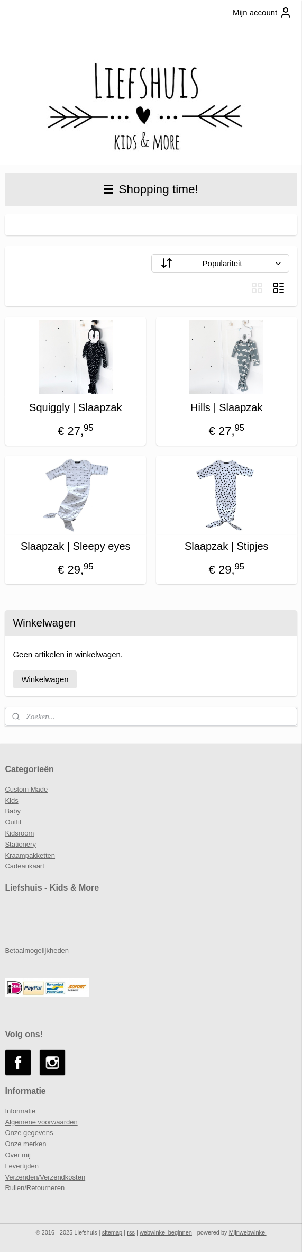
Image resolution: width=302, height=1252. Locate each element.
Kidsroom (19, 833)
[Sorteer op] (220, 263)
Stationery (20, 844)
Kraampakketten (30, 855)
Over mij (17, 1155)
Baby (13, 811)
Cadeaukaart (24, 866)
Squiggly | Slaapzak (75, 407)
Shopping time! (151, 189)
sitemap (112, 1232)
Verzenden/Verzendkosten (45, 1177)
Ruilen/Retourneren (35, 1188)
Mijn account (262, 12)
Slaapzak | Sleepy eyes (76, 546)
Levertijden (22, 1166)
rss (131, 1232)
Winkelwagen (44, 679)
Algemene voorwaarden (41, 1122)
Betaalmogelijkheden (37, 951)
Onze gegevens (29, 1133)
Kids (11, 800)
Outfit (13, 822)
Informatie (20, 1111)
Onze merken (25, 1144)
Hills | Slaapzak (226, 407)
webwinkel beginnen (166, 1232)
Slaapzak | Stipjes (227, 546)
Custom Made (26, 789)
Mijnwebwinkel (248, 1232)
